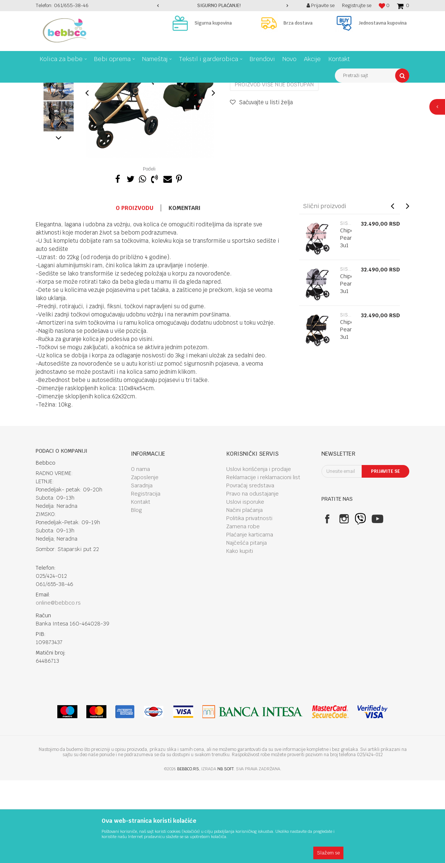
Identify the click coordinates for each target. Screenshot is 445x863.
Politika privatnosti (249, 601)
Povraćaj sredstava (250, 568)
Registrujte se (356, 5)
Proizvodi (67, 88)
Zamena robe (243, 609)
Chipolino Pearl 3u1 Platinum (346, 370)
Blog (136, 593)
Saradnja (142, 568)
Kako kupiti (239, 634)
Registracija (145, 576)
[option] (222, 5)
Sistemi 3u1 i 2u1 (137, 88)
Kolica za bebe (98, 88)
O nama (140, 552)
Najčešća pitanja (246, 625)
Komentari (185, 290)
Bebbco (43, 88)
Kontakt (140, 584)
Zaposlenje (145, 560)
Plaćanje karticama (249, 617)
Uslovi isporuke (245, 584)
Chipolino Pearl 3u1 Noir (346, 415)
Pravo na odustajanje (252, 576)
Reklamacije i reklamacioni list (263, 560)
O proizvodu (134, 290)
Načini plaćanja (244, 593)
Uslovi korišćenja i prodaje (258, 552)
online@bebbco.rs (58, 685)
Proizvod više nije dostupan (274, 167)
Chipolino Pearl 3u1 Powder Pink (346, 328)
